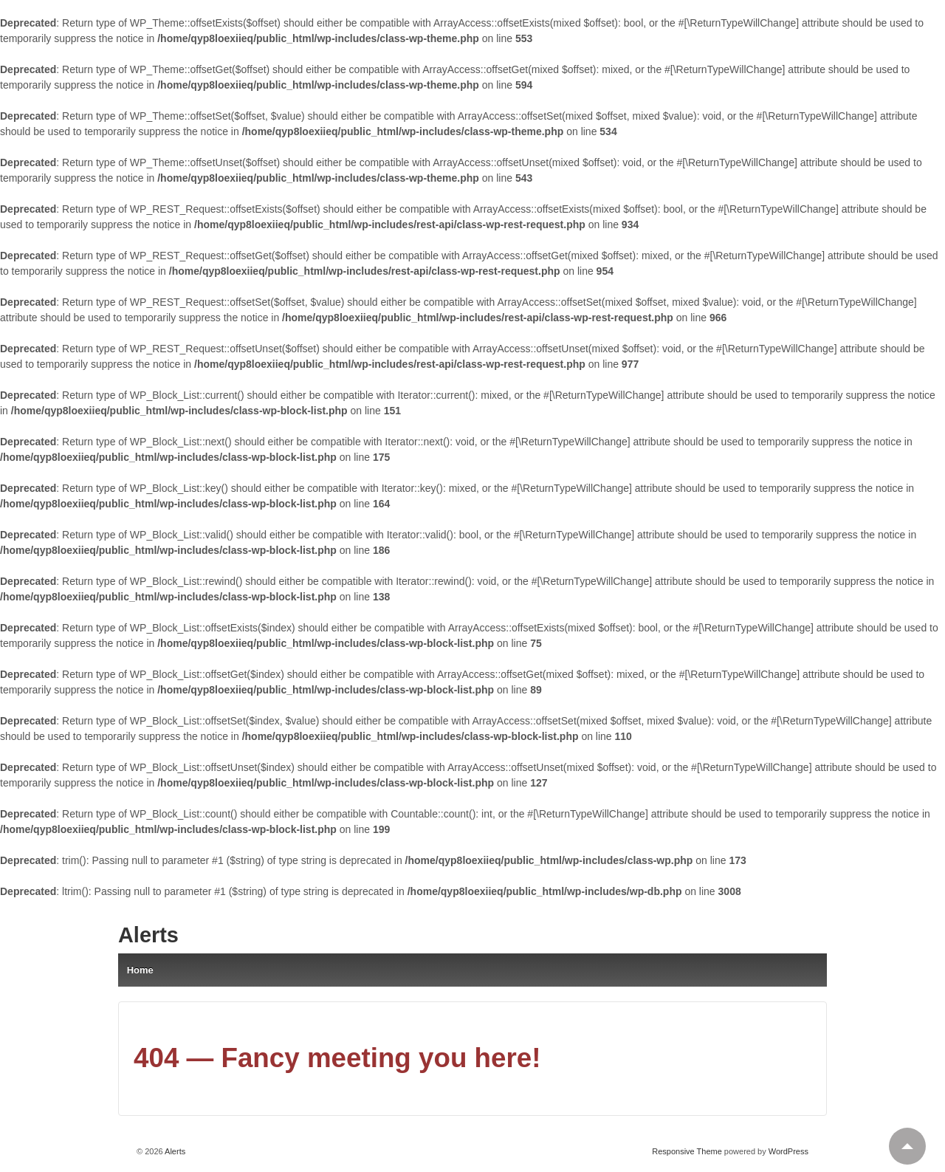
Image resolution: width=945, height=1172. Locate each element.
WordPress (788, 1151)
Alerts (148, 935)
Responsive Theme (687, 1151)
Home (140, 970)
